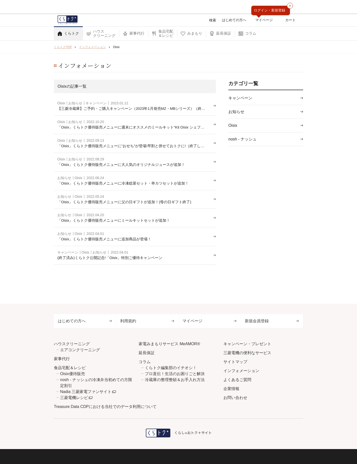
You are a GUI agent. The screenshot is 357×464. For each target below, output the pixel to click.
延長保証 (147, 353)
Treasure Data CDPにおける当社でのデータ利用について (105, 406)
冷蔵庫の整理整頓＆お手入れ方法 (175, 380)
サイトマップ (235, 362)
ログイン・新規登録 (269, 10)
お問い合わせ (235, 398)
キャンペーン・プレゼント (247, 344)
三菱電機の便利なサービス (247, 353)
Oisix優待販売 (72, 374)
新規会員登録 (272, 321)
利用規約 (147, 321)
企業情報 (231, 389)
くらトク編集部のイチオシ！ (171, 368)
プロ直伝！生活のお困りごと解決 (175, 374)
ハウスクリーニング (72, 344)
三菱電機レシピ (74, 398)
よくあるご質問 (237, 380)
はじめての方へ (85, 321)
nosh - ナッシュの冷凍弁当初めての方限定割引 (96, 383)
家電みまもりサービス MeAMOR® (169, 344)
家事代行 (62, 359)
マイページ (209, 321)
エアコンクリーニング (80, 350)
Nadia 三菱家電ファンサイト (85, 392)
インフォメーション (241, 371)
